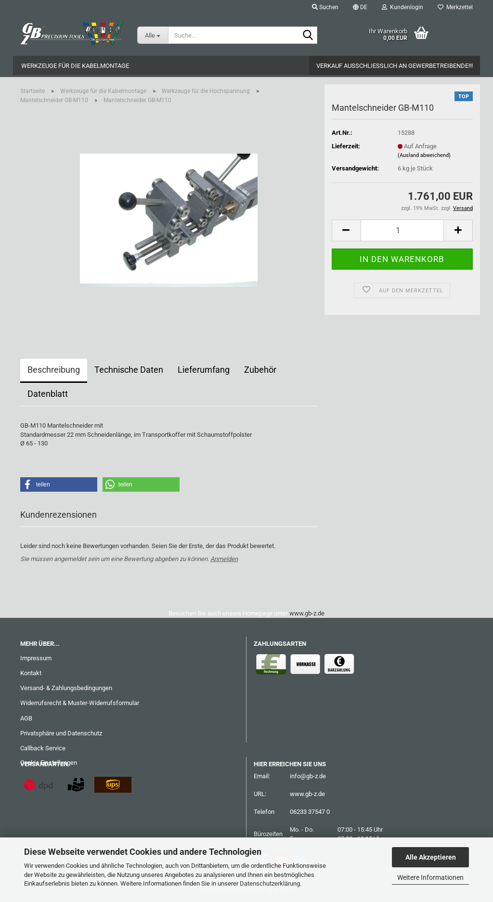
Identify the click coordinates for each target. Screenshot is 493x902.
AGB (26, 718)
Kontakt (30, 673)
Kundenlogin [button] (402, 7)
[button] (360, 7)
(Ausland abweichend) (424, 155)
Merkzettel (455, 7)
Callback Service (42, 748)
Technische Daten (128, 370)
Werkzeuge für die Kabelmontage (75, 65)
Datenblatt (47, 394)
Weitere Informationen (430, 877)
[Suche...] (152, 35)
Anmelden (224, 558)
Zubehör (260, 370)
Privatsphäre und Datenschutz (61, 733)
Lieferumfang (204, 370)
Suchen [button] (325, 7)
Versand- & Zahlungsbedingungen (66, 688)
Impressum (36, 658)
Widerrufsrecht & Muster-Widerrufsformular (79, 702)
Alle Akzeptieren (430, 857)
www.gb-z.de (306, 613)
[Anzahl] (402, 230)
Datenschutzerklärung (270, 883)
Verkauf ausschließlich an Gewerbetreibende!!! (394, 65)
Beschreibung (53, 370)
